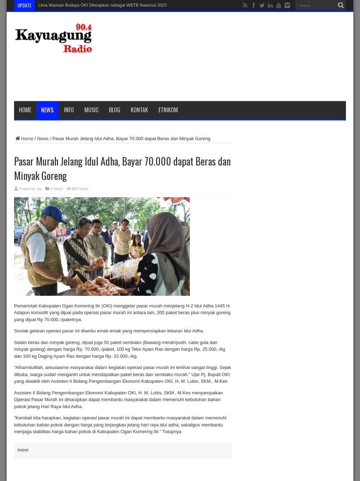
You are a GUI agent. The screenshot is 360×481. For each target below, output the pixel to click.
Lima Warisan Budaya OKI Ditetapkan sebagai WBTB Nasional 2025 (102, 5)
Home (25, 110)
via (39, 189)
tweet (23, 449)
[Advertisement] (218, 76)
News (47, 110)
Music (91, 110)
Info (69, 110)
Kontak (139, 110)
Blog (114, 110)
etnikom (168, 110)
